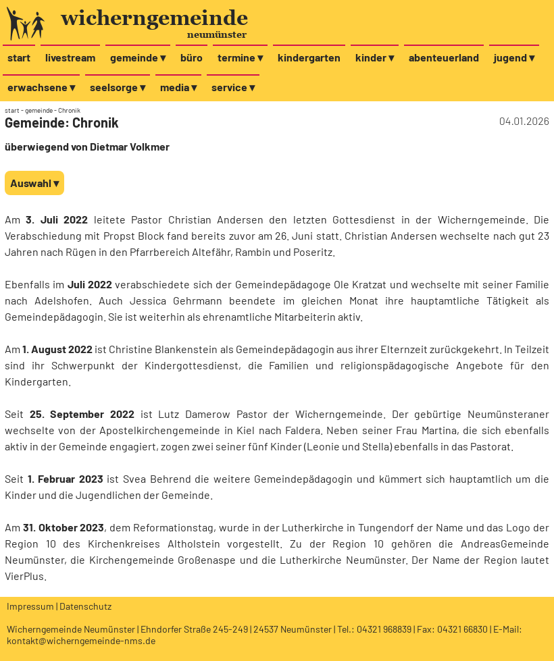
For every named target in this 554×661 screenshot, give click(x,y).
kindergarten (309, 57)
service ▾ (233, 86)
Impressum (30, 606)
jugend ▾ (514, 57)
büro (191, 57)
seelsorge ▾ (117, 86)
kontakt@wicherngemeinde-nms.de (81, 640)
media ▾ (178, 86)
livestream (70, 57)
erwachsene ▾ (41, 86)
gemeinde (39, 110)
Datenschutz (85, 606)
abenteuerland (444, 57)
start (18, 57)
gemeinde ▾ (138, 57)
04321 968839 (384, 629)
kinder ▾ (374, 57)
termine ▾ (240, 57)
